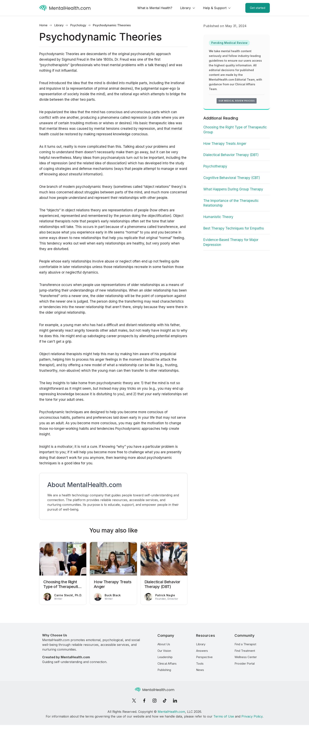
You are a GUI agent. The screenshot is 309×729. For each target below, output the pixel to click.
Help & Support (214, 8)
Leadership (165, 657)
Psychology (78, 25)
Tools (200, 663)
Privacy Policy (251, 716)
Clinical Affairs (167, 663)
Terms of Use (223, 716)
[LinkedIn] (175, 700)
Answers (202, 651)
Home (43, 25)
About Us (163, 644)
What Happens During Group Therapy (233, 189)
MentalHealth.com (171, 712)
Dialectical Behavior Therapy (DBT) (231, 155)
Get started (257, 8)
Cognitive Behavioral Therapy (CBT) (231, 178)
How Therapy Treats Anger (224, 144)
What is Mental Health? (154, 8)
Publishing (164, 670)
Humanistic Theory (218, 217)
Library (185, 8)
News (200, 670)
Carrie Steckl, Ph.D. (68, 595)
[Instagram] (154, 700)
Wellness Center (246, 657)
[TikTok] (164, 700)
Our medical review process (237, 101)
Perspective (204, 657)
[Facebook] (144, 700)
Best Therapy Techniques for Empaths (233, 228)
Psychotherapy (215, 166)
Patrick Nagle (165, 595)
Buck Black (113, 595)
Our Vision (164, 651)
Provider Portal (245, 663)
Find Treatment (245, 651)
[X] (134, 700)
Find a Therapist (245, 644)
